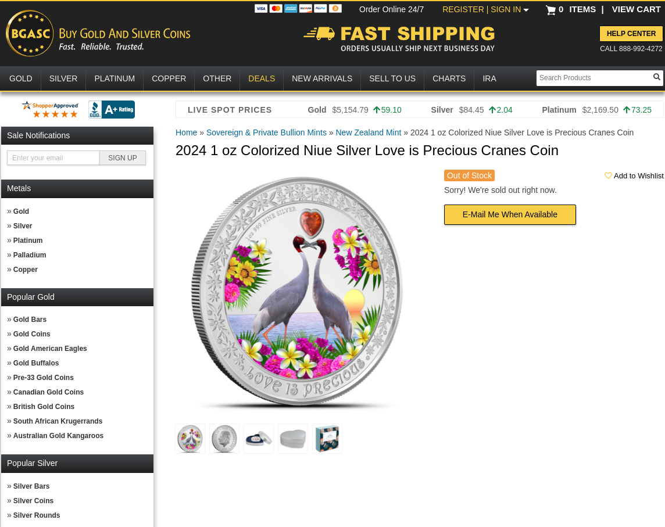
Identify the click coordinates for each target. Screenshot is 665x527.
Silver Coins (33, 501)
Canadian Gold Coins (48, 392)
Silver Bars (31, 486)
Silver (23, 226)
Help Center (631, 34)
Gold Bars (30, 320)
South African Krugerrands (58, 421)
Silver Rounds (36, 515)
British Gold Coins (43, 407)
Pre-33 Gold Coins (43, 378)
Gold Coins (32, 334)
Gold (21, 211)
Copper (25, 270)
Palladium (30, 255)
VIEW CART (636, 9)
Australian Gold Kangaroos (58, 436)
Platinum (28, 240)
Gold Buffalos (36, 363)
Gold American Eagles (50, 349)
